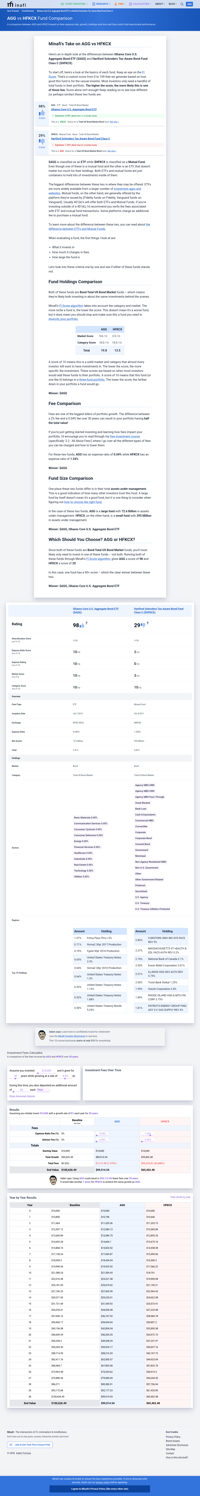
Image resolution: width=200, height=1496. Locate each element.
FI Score (42, 118)
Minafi (10, 1465)
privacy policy (103, 1482)
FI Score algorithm (71, 306)
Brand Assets (173, 1474)
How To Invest (13, 11)
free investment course (125, 436)
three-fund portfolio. (92, 379)
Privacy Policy (173, 1470)
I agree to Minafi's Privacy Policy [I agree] (99, 1488)
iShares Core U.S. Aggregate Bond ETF (74, 109)
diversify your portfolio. (64, 319)
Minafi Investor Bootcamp (71, 1036)
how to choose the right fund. (83, 502)
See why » (114, 122)
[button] (76, 4)
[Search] (182, 4)
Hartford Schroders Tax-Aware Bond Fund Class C (80, 138)
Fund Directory (28, 11)
